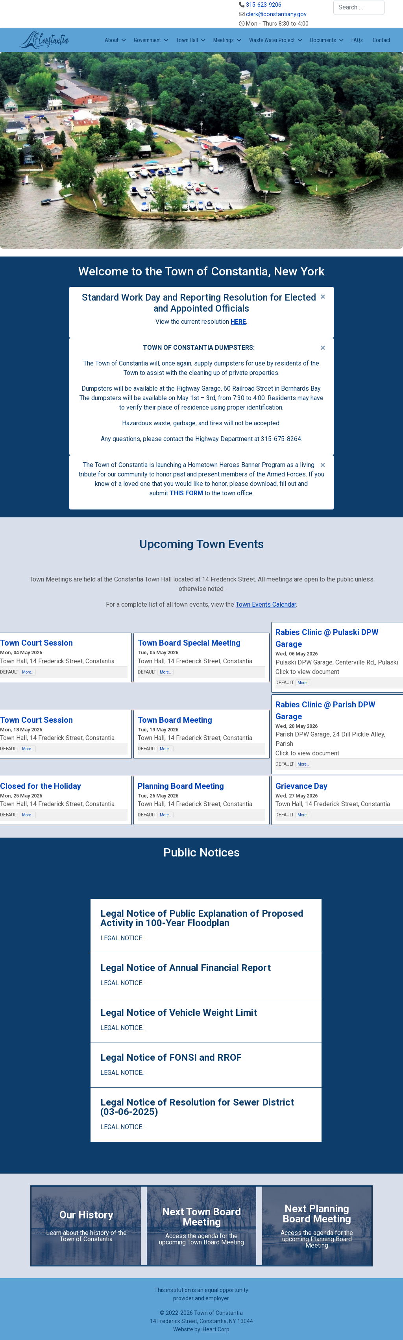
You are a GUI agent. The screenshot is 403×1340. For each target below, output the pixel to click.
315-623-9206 (263, 5)
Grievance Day (301, 786)
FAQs (357, 40)
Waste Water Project (272, 40)
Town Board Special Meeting (189, 643)
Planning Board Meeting (181, 786)
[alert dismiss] (322, 296)
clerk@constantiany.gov (276, 14)
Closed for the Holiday (40, 786)
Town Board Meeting (175, 720)
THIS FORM (186, 493)
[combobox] (359, 7)
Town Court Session (36, 643)
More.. (27, 672)
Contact (381, 40)
